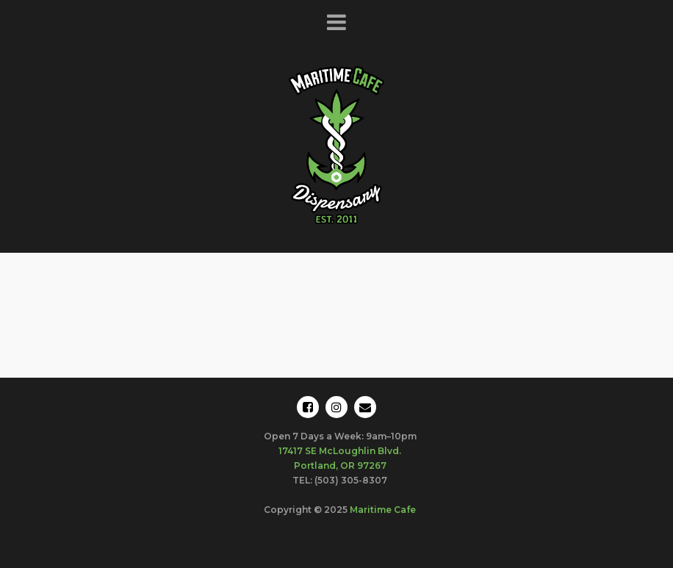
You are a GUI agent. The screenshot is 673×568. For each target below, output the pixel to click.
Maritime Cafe (383, 509)
